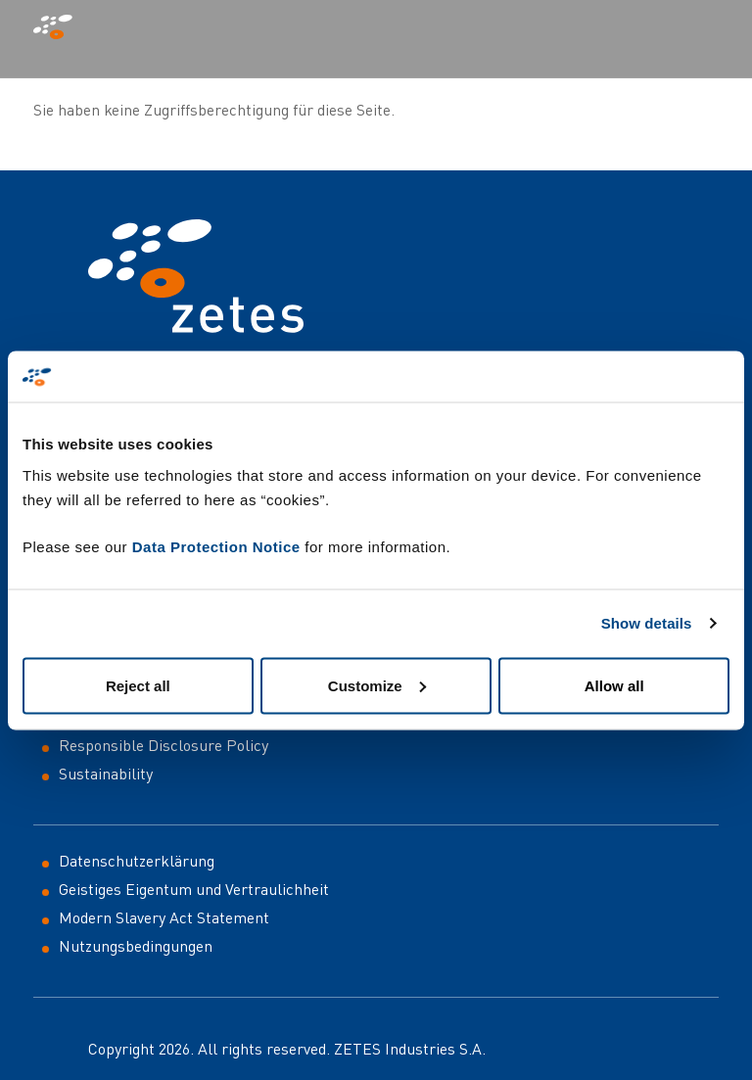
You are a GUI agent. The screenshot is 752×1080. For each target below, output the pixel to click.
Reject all (138, 685)
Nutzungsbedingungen (135, 946)
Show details (646, 623)
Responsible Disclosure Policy (163, 745)
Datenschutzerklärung (136, 860)
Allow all (614, 685)
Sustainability (106, 773)
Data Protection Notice (216, 546)
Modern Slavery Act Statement (164, 917)
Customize (377, 685)
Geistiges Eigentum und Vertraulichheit (194, 889)
